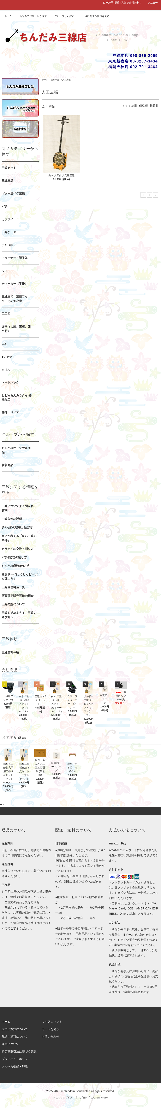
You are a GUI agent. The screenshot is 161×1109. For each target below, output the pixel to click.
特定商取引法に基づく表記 (19, 1051)
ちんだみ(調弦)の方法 (16, 565)
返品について (10, 1044)
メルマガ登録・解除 (15, 1066)
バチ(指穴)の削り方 (14, 557)
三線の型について (13, 604)
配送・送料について (15, 1036)
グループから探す (61, 16)
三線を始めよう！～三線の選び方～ (19, 615)
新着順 (154, 105)
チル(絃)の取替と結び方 (17, 527)
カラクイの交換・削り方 (18, 548)
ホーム (8, 16)
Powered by (80, 1098)
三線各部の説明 (12, 519)
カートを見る (50, 1029)
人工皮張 (66, 79)
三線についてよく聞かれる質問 (19, 508)
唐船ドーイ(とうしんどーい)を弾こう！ (20, 576)
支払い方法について (15, 1029)
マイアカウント (52, 1021)
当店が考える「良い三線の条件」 (19, 538)
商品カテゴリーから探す (30, 16)
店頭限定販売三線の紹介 (18, 595)
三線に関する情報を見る (93, 16)
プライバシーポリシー (16, 1059)
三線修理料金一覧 (13, 587)
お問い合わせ (50, 1036)
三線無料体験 (10, 652)
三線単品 (55, 79)
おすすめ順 (130, 105)
